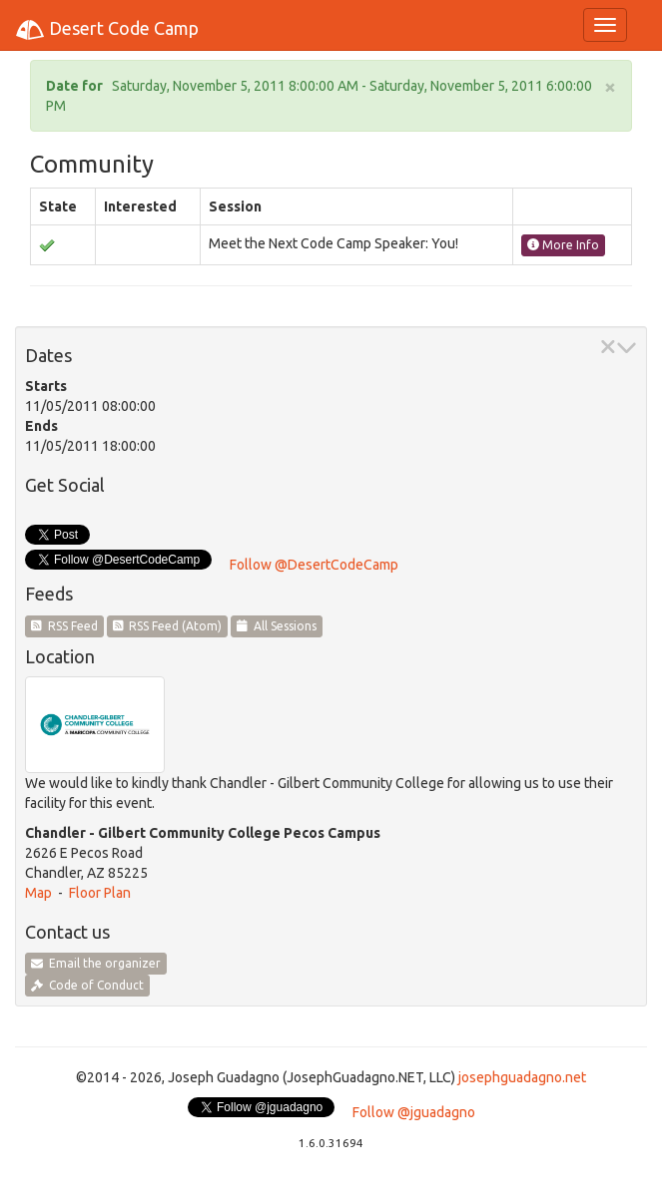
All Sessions (277, 625)
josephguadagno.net (522, 1077)
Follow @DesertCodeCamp (314, 565)
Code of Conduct (87, 985)
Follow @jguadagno (413, 1112)
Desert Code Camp (107, 30)
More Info (563, 244)
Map (38, 893)
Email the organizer (96, 963)
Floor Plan (100, 893)
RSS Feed (64, 625)
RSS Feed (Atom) (168, 625)
